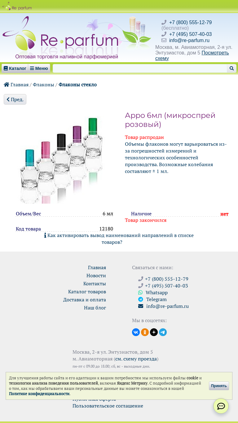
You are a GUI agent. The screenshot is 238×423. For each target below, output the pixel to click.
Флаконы (43, 84)
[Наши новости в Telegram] (163, 331)
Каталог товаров (87, 291)
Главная (16, 84)
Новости (96, 275)
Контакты (94, 283)
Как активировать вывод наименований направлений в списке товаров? (119, 238)
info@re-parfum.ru (189, 40)
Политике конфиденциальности (39, 393)
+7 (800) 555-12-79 (190, 22)
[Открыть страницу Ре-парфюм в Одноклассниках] (145, 331)
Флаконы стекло (78, 84)
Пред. (15, 99)
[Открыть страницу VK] (136, 331)
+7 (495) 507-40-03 (190, 34)
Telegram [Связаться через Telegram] (152, 299)
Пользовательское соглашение (108, 405)
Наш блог (95, 307)
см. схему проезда (136, 358)
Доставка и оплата (84, 299)
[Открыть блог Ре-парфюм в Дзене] (154, 331)
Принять (219, 386)
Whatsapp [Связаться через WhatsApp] (153, 292)
